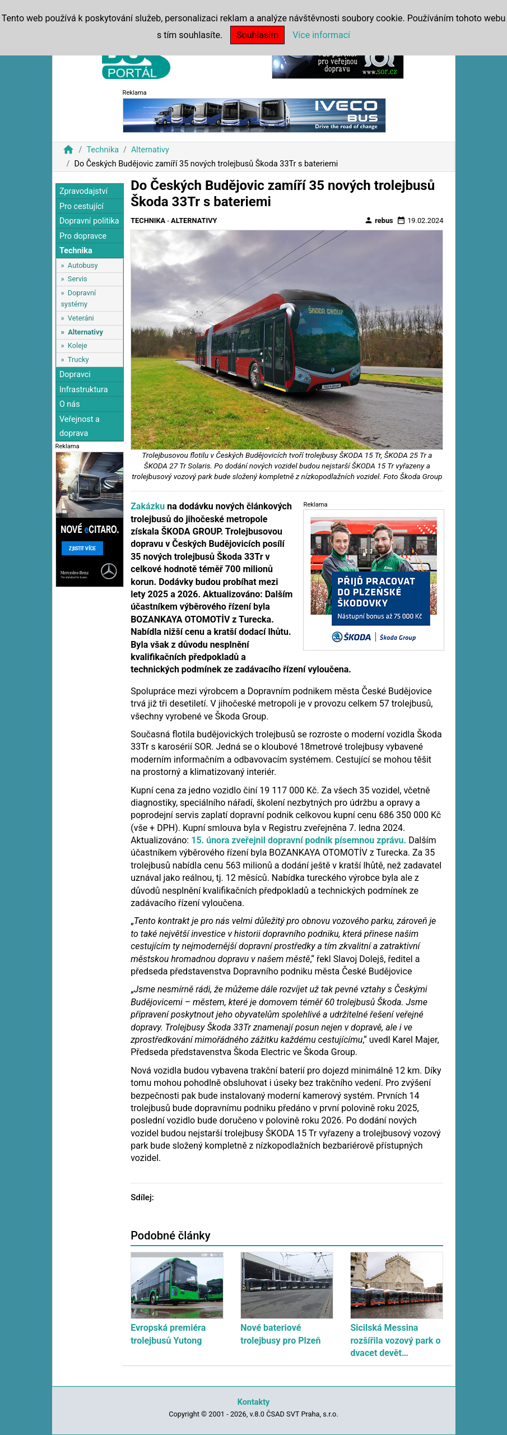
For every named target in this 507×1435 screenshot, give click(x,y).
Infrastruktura (83, 389)
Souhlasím (257, 35)
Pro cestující (81, 206)
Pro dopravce (82, 236)
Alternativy (150, 150)
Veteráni (81, 318)
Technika (102, 150)
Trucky (78, 359)
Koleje (77, 345)
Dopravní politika (89, 221)
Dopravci (75, 374)
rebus (378, 220)
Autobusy (83, 265)
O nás (69, 404)
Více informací (321, 35)
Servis (77, 279)
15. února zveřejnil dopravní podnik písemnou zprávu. (298, 840)
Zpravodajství (83, 191)
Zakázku (148, 506)
